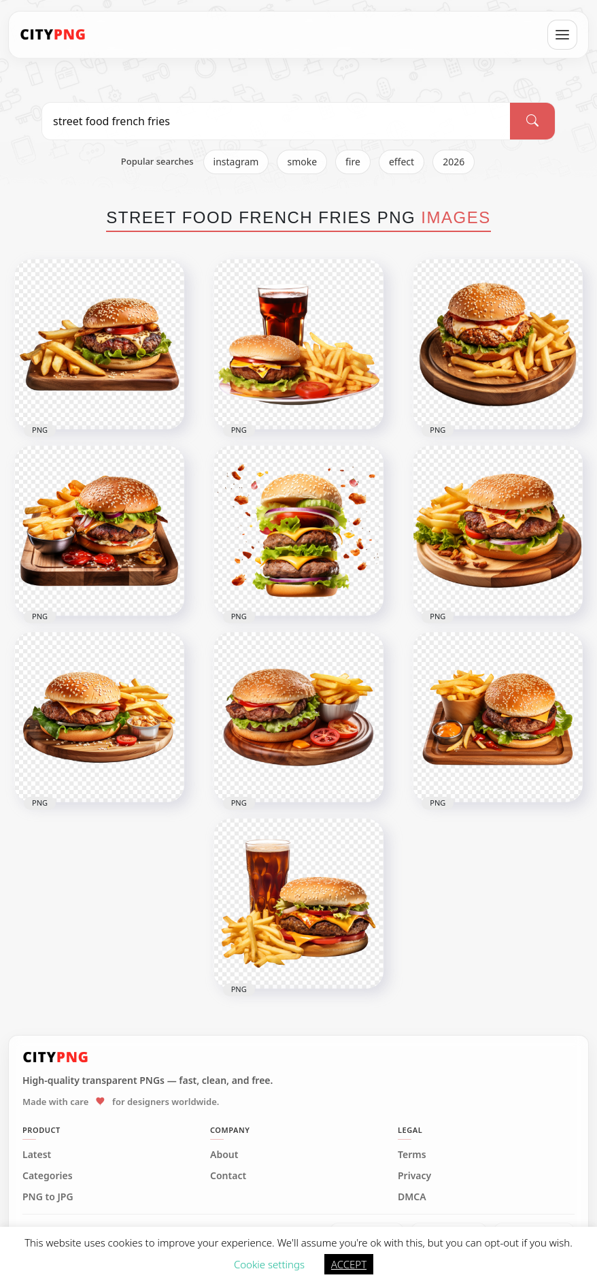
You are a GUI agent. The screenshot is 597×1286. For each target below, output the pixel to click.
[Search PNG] (276, 121)
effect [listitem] (401, 161)
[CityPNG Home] (53, 34)
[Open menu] (562, 35)
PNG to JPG (47, 1197)
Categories (47, 1176)
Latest (36, 1155)
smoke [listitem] (302, 161)
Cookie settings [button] (269, 1264)
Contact (228, 1176)
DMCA (412, 1197)
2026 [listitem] (453, 161)
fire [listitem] (352, 161)
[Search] (532, 121)
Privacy (414, 1176)
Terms (412, 1155)
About (224, 1155)
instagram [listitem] (236, 161)
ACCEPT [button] (348, 1264)
